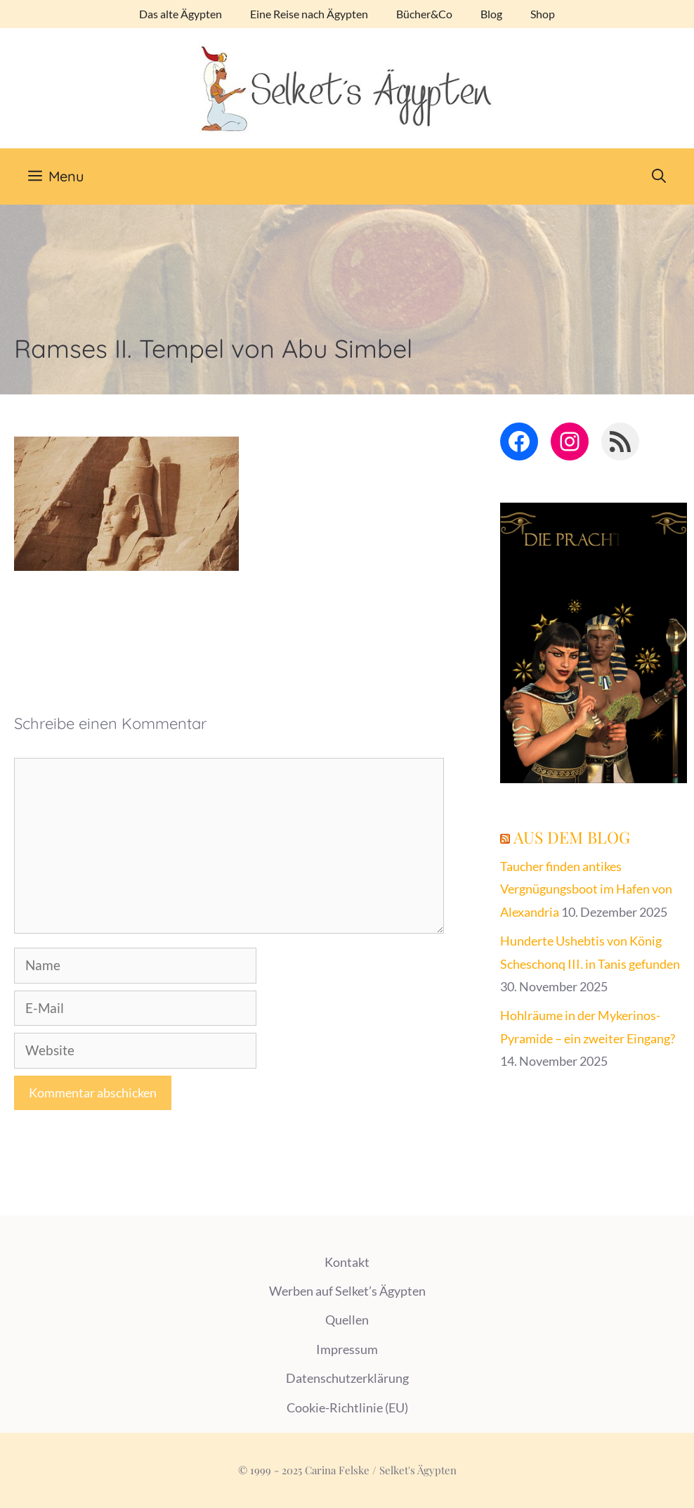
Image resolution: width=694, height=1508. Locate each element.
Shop (542, 13)
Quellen (347, 1319)
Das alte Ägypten (180, 13)
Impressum (347, 1349)
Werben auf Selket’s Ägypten (347, 1290)
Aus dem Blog (571, 837)
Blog (491, 13)
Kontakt (347, 1262)
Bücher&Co (424, 13)
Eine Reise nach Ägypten (309, 13)
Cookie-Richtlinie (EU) (347, 1407)
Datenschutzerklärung (347, 1378)
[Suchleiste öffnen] (659, 176)
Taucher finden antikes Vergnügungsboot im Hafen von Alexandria (586, 889)
